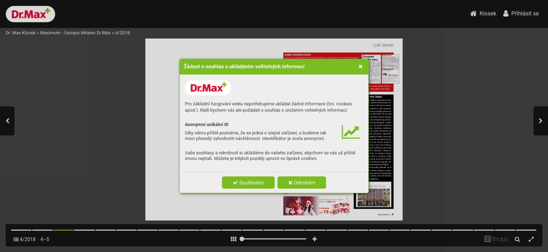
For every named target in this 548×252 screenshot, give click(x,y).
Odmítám (302, 183)
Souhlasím (248, 183)
